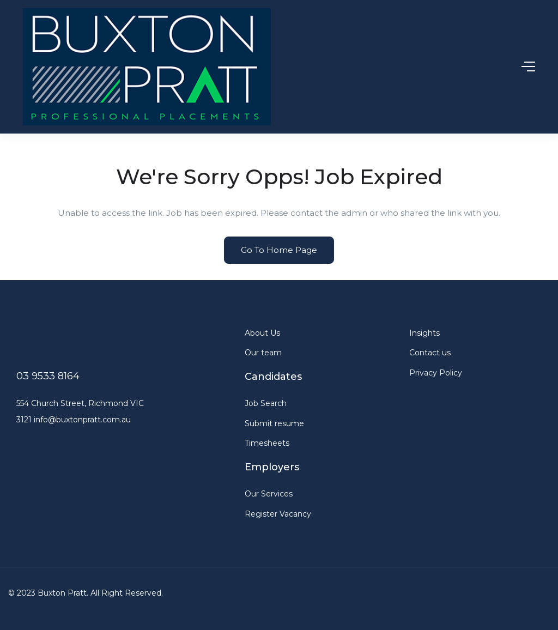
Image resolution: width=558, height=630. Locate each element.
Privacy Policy (435, 373)
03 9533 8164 (48, 376)
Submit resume (274, 423)
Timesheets (267, 443)
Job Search (266, 403)
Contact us (430, 353)
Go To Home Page (279, 250)
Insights (424, 333)
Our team (263, 353)
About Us (262, 333)
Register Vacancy (278, 514)
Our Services (269, 494)
